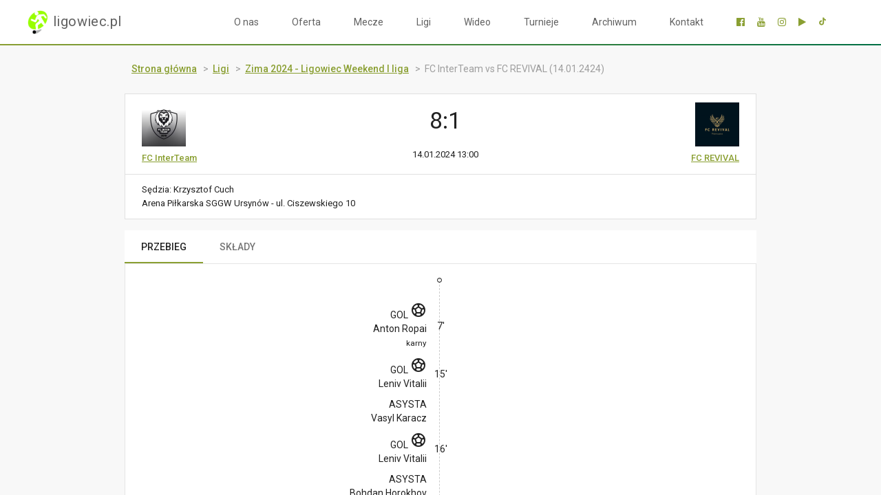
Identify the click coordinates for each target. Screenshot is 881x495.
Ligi (423, 22)
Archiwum (614, 22)
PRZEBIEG (164, 246)
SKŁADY (237, 246)
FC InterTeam (169, 158)
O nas (246, 22)
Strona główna (164, 68)
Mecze (368, 22)
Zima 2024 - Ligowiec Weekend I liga (327, 68)
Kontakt (686, 22)
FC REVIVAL (715, 158)
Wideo (477, 22)
